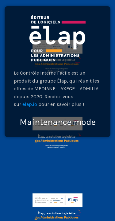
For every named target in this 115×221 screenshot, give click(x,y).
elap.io (29, 104)
